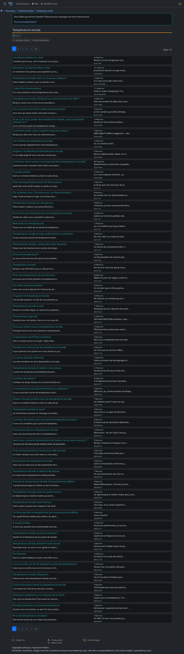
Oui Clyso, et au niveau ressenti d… (110, 504)
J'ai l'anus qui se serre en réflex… (109, 350)
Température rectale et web (28, 306)
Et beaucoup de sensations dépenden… (112, 422)
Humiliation (19, 554)
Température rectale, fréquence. (31, 574)
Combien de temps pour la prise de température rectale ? (45, 419)
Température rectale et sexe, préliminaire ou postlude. (43, 234)
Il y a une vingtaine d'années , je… (109, 174)
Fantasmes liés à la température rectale (35, 430)
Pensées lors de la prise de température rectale (39, 347)
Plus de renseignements (25, 21)
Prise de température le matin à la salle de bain (39, 450)
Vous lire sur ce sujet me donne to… (110, 412)
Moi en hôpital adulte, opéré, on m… (111, 154)
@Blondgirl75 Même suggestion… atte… (112, 133)
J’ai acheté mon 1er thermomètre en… (111, 195)
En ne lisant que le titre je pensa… (109, 288)
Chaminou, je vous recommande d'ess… (112, 205)
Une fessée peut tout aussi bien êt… (110, 587)
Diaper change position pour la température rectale (42, 399)
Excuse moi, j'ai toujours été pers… (110, 566)
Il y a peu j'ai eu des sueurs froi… (109, 80)
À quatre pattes (21, 172)
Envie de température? (25, 254)
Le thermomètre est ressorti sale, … (110, 257)
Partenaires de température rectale (33, 461)
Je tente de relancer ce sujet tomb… (110, 70)
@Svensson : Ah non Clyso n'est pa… (110, 432)
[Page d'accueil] (1, 10)
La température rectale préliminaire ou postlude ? (41, 388)
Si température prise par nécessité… (110, 381)
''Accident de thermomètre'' (28, 285)
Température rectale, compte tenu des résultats (39, 244)
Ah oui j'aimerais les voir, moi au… (109, 474)
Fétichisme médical (26, 10)
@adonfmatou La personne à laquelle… (112, 164)
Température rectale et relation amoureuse (37, 368)
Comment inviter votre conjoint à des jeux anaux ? (41, 130)
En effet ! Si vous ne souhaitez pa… (110, 618)
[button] (36, 48)
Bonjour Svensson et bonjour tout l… (111, 443)
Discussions (22, 3)
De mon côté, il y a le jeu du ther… (109, 236)
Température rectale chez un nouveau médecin (39, 78)
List (16, 35)
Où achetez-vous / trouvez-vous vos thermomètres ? (42, 192)
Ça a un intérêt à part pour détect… (110, 226)
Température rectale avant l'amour (32, 502)
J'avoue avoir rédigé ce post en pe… (110, 546)
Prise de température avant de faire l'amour (37, 182)
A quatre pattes (21, 523)
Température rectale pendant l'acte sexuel (36, 543)
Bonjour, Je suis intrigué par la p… (109, 60)
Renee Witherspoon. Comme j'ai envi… (112, 484)
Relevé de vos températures (28, 223)
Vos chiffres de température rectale (33, 141)
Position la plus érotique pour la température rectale (42, 213)
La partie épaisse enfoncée (28, 358)
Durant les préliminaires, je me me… (110, 525)
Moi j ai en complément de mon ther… (111, 339)
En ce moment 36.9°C (104, 143)
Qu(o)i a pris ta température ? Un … (110, 597)
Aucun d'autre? (101, 515)
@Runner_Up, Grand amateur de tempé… (113, 391)
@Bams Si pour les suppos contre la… (111, 277)
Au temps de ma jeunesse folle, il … (110, 246)
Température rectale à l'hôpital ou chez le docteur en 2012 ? (46, 99)
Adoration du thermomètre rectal (31, 68)
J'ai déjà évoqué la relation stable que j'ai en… (115, 494)
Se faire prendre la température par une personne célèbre (45, 512)
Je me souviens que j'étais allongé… (110, 111)
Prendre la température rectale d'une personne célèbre (43, 481)
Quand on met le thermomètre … (109, 122)
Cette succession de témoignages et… (111, 360)
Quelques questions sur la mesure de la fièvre (39, 595)
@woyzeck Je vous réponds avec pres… (112, 308)
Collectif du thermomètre (27, 88)
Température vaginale (25, 316)
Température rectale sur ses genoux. (33, 203)
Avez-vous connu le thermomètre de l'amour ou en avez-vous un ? (50, 440)
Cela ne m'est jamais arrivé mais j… (110, 463)
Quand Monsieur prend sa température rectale (39, 585)
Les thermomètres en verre (28, 57)
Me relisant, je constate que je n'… (109, 298)
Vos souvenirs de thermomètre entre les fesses (39, 109)
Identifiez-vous (49, 3)
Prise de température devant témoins (34, 275)
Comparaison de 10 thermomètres (32, 337)
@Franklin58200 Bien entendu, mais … (111, 319)
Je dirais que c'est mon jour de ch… (110, 185)
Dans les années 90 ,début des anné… (111, 101)
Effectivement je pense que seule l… (110, 329)
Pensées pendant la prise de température (36, 605)
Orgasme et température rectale (31, 296)
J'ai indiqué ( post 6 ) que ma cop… (109, 401)
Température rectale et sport (29, 409)
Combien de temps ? (24, 378)
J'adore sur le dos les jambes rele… (110, 216)
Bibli (34, 3)
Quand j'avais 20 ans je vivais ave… (110, 370)
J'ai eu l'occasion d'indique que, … (109, 577)
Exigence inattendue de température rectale (38, 151)
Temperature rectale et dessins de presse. (36, 471)
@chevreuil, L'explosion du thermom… (111, 608)
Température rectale (44, 10)
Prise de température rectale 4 (30, 616)
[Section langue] (180, 3)
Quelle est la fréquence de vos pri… (110, 535)
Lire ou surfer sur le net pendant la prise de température (44, 564)
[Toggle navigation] (4, 3)
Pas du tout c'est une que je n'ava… (110, 267)
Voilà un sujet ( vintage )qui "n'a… (109, 91)
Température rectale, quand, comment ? (35, 533)
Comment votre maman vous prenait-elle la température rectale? (49, 161)
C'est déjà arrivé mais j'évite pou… (109, 453)
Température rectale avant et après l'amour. (37, 492)
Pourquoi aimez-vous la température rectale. (38, 327)
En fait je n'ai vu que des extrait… (109, 556)
